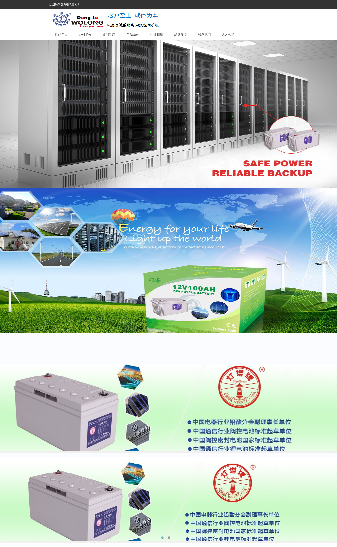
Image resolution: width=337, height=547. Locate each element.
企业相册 (156, 34)
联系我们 (204, 34)
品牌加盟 (180, 34)
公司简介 (85, 34)
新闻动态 (109, 34)
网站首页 (61, 34)
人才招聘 (228, 34)
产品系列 (132, 34)
